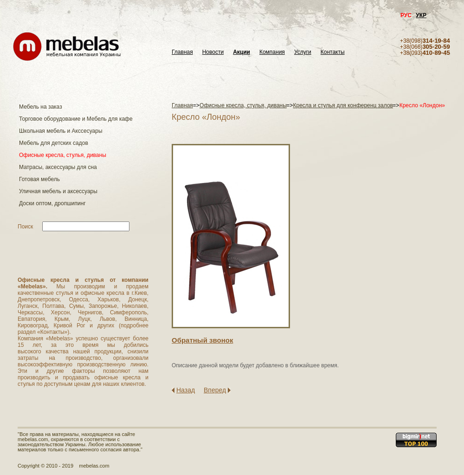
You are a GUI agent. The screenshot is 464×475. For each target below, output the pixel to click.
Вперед (215, 390)
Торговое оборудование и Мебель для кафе (76, 119)
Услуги (302, 52)
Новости (213, 52)
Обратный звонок (202, 340)
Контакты (333, 52)
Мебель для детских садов (53, 143)
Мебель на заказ (40, 107)
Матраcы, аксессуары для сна (58, 167)
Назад (185, 390)
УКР (421, 15)
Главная (182, 52)
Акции (241, 52)
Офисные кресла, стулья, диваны (62, 155)
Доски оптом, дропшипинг (52, 203)
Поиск (25, 226)
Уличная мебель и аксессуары (58, 191)
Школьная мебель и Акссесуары (61, 131)
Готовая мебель (39, 179)
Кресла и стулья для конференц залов (343, 105)
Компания (272, 52)
